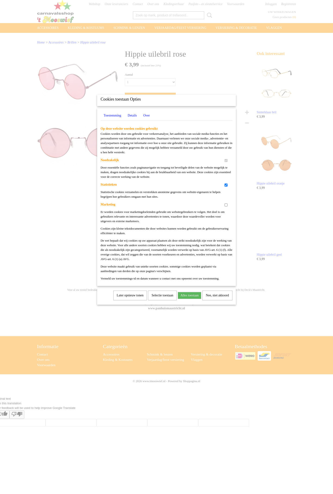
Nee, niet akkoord (217, 301)
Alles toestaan (189, 301)
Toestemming (112, 121)
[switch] (226, 166)
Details (132, 121)
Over (146, 121)
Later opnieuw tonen (130, 301)
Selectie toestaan (162, 301)
